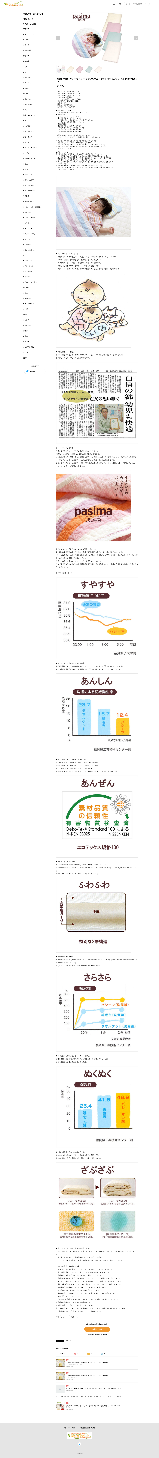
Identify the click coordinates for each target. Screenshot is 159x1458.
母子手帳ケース (30, 191)
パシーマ (26, 287)
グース (27, 39)
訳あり (25, 358)
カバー (25, 93)
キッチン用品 (29, 201)
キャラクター (27, 223)
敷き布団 (26, 61)
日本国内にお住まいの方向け (97, 1334)
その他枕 (28, 77)
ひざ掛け (28, 126)
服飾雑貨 (28, 212)
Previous (58, 38)
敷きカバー (28, 104)
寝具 (26, 164)
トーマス (28, 277)
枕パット (28, 88)
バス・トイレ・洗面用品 (33, 207)
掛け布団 (26, 56)
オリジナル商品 (28, 347)
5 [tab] (98, 69)
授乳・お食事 (29, 180)
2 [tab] (70, 69)
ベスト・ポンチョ (31, 148)
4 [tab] (89, 69)
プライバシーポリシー (70, 1428)
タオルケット (29, 131)
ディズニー (28, 228)
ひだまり (26, 314)
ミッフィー (28, 261)
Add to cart (97, 1329)
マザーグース (29, 34)
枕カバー (28, 110)
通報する (69, 1340)
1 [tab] (60, 69)
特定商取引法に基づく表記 (87, 1428)
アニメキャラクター (31, 282)
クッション (28, 83)
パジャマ (28, 153)
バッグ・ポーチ (30, 217)
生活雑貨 (26, 196)
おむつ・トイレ (30, 174)
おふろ (27, 169)
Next (136, 38)
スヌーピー (28, 239)
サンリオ (28, 255)
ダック (27, 45)
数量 (72, 1317)
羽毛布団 (26, 29)
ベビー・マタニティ (30, 158)
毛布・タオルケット (30, 115)
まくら (25, 67)
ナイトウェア (27, 137)
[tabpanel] (97, 38)
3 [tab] (79, 69)
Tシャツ (27, 352)
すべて (62, 1354)
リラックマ (28, 244)
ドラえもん (28, 271)
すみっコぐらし (30, 250)
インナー (28, 142)
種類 (57, 1317)
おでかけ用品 (29, 185)
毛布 (26, 121)
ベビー (27, 309)
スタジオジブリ (30, 234)
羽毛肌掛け (28, 50)
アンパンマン (29, 266)
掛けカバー (28, 99)
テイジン (26, 331)
